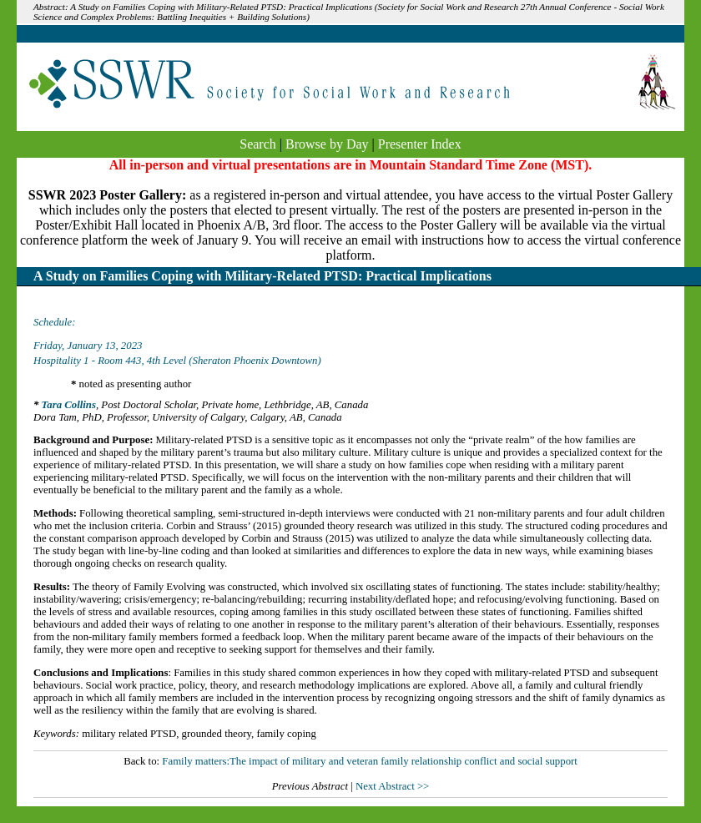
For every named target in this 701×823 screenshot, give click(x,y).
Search (258, 144)
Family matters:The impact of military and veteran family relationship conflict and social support (369, 761)
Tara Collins (69, 405)
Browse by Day (327, 144)
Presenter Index (419, 144)
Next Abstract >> (392, 786)
